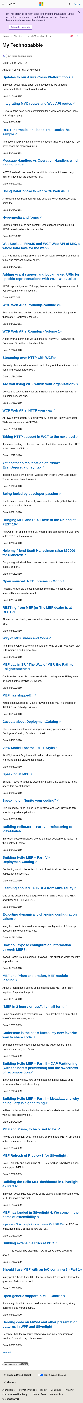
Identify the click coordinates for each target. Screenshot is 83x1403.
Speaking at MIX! (15, 774)
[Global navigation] (3, 4)
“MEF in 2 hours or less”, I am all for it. (33, 1007)
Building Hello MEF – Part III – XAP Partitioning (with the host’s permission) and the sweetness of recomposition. (40, 1068)
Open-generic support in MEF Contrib (32, 1296)
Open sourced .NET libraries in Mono (32, 581)
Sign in (77, 4)
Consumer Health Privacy (14, 1394)
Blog (42, 1390)
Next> (5, 1352)
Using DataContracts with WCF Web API (34, 191)
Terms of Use (39, 1394)
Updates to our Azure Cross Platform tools (36, 77)
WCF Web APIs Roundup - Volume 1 (31, 331)
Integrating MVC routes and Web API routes (37, 103)
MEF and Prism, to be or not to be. (29, 1129)
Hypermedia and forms (20, 217)
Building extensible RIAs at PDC (28, 1243)
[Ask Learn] (72, 36)
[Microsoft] (41, 4)
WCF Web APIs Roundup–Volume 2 (30, 305)
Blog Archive (20, 36)
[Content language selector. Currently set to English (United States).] (17, 1374)
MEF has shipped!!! (18, 695)
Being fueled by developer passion (30, 494)
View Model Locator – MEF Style (28, 748)
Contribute (56, 1390)
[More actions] (78, 36)
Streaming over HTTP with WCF (27, 358)
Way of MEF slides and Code (25, 638)
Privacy (68, 1390)
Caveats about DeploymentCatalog (30, 722)
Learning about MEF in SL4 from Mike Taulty (37, 888)
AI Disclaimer (8, 1390)
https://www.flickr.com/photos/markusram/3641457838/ (32, 1224)
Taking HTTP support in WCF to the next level (38, 437)
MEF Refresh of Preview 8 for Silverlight (34, 1155)
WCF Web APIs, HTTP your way (27, 410)
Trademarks (55, 1394)
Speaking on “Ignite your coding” (29, 800)
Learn (6, 36)
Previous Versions (28, 1390)
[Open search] (69, 4)
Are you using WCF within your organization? (39, 384)
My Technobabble (39, 36)
